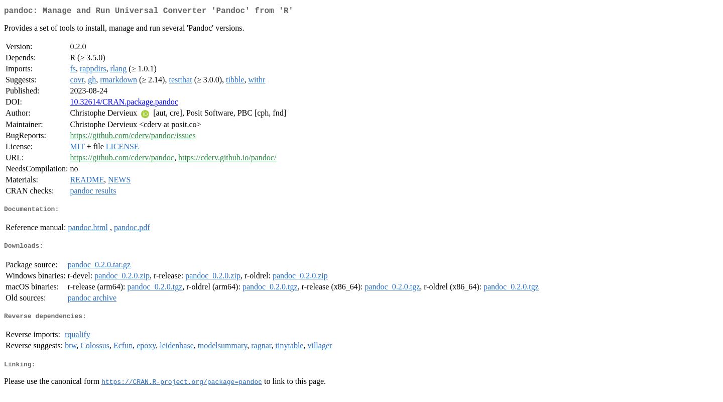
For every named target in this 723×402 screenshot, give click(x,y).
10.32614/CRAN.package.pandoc (124, 103)
